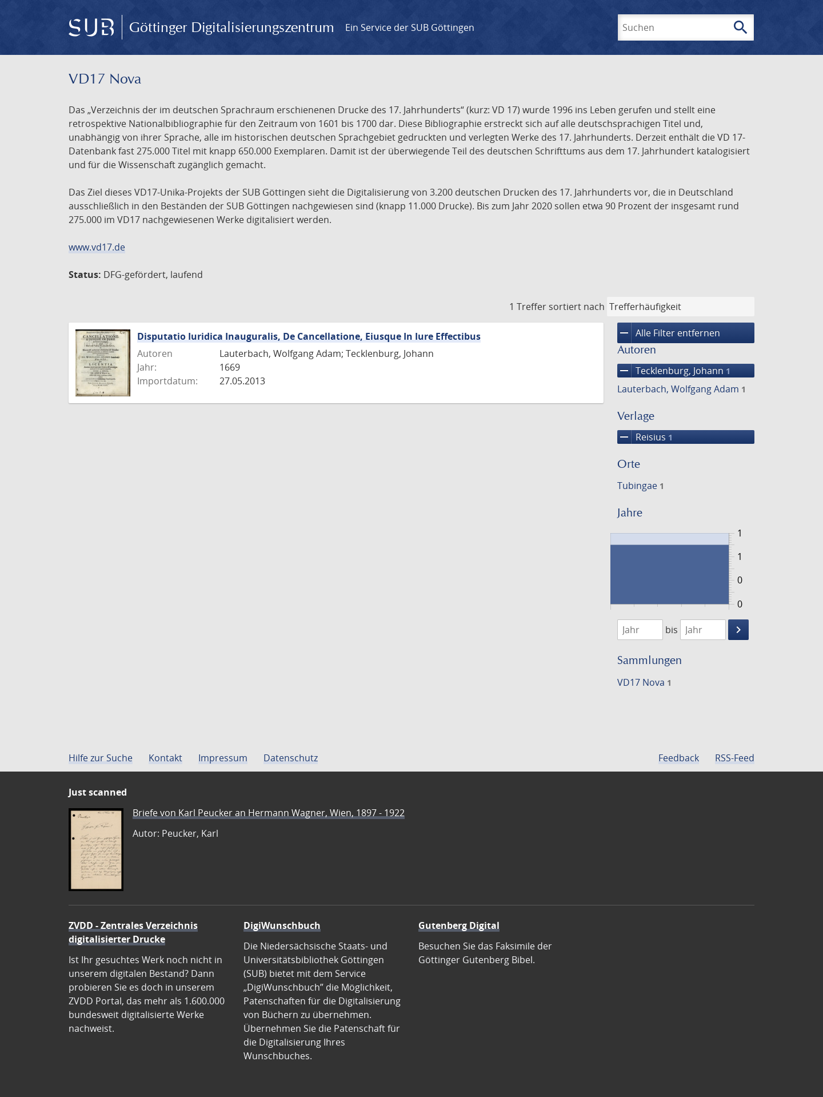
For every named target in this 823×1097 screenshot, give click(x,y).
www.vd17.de (97, 247)
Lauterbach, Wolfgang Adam (681, 389)
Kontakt (165, 758)
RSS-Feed (734, 758)
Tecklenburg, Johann (673, 370)
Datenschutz (290, 758)
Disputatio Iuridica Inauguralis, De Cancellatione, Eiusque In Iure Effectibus (309, 336)
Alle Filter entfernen (668, 333)
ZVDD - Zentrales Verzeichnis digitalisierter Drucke (133, 932)
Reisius (645, 437)
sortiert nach (577, 306)
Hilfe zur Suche (101, 758)
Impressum (222, 758)
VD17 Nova (644, 682)
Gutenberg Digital (459, 925)
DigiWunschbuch (282, 925)
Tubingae (640, 485)
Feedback (678, 758)
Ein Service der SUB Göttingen (409, 27)
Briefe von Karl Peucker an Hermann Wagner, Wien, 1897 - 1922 (269, 812)
